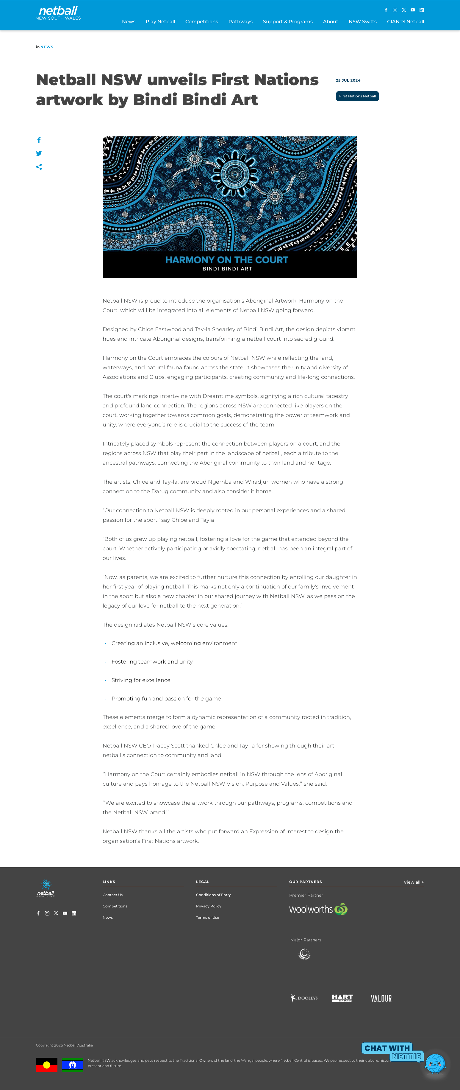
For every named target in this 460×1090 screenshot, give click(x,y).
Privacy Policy (208, 906)
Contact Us (113, 895)
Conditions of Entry (213, 895)
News (47, 47)
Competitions (115, 906)
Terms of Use (207, 917)
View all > (414, 882)
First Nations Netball (357, 96)
